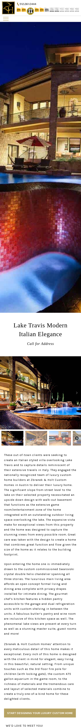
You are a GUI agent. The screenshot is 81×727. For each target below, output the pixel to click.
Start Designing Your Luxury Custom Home (40, 713)
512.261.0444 (28, 4)
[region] (40, 401)
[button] (4, 392)
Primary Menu (6, 19)
